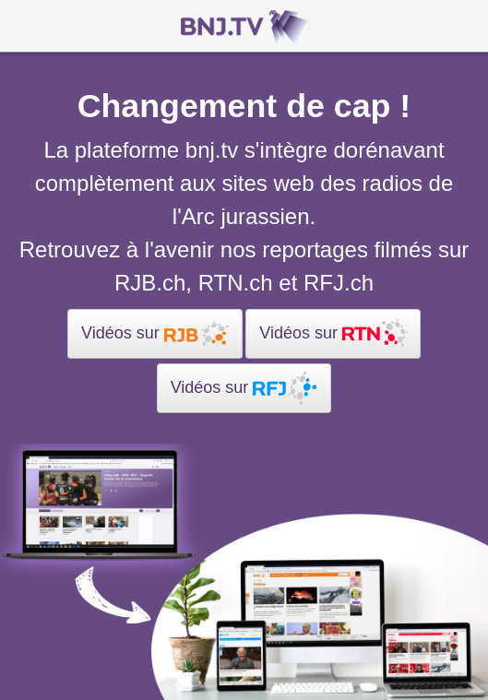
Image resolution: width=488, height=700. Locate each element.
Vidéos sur (155, 333)
